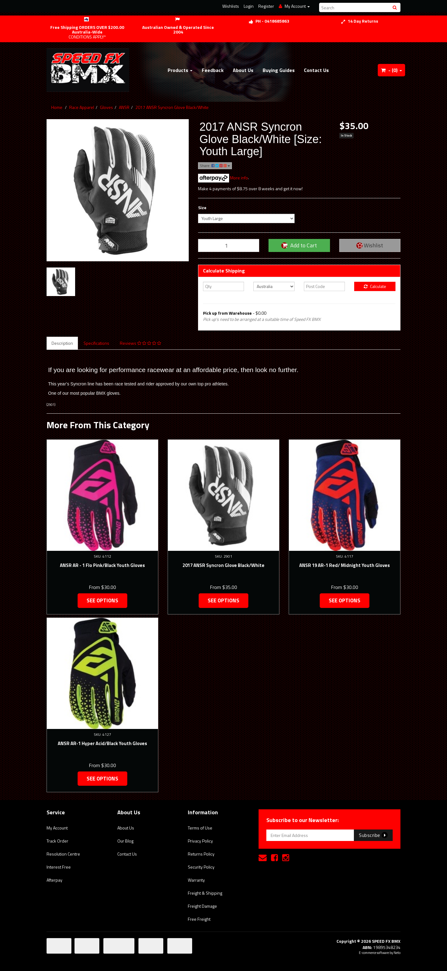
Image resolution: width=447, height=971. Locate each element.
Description (62, 343)
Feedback (213, 70)
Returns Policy (201, 854)
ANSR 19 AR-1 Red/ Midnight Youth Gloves (344, 565)
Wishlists (230, 6)
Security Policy (201, 867)
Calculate (375, 286)
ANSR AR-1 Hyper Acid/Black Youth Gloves (102, 743)
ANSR (124, 107)
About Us (243, 70)
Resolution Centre (63, 854)
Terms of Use (200, 828)
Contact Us (316, 70)
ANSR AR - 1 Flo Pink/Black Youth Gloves (102, 565)
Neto (397, 952)
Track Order (57, 841)
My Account (57, 828)
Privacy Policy (200, 841)
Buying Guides (279, 70)
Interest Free (59, 867)
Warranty (196, 880)
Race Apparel (81, 107)
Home (56, 107)
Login (249, 6)
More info (223, 177)
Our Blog (125, 841)
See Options (102, 600)
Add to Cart (299, 245)
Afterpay (54, 880)
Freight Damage (202, 906)
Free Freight (199, 919)
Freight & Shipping (205, 893)
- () (391, 70)
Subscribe (373, 835)
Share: (215, 166)
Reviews (140, 343)
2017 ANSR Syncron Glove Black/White (172, 107)
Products (180, 70)
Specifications (96, 343)
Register (266, 6)
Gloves (106, 107)
